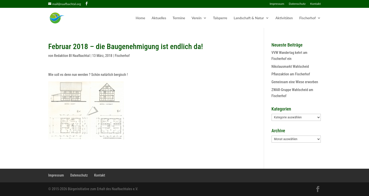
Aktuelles (159, 18)
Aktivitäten (284, 18)
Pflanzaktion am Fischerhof (291, 74)
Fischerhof (307, 18)
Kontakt (315, 4)
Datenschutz (297, 4)
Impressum (277, 4)
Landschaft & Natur (249, 18)
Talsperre (220, 18)
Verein (197, 18)
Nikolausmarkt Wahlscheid (290, 66)
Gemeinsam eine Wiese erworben (295, 82)
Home (140, 18)
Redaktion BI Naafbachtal (72, 56)
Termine (179, 18)
